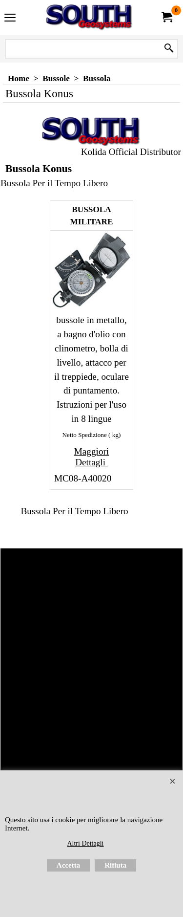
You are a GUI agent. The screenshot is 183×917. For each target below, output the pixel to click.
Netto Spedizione (84, 434)
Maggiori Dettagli (91, 456)
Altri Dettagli (85, 843)
